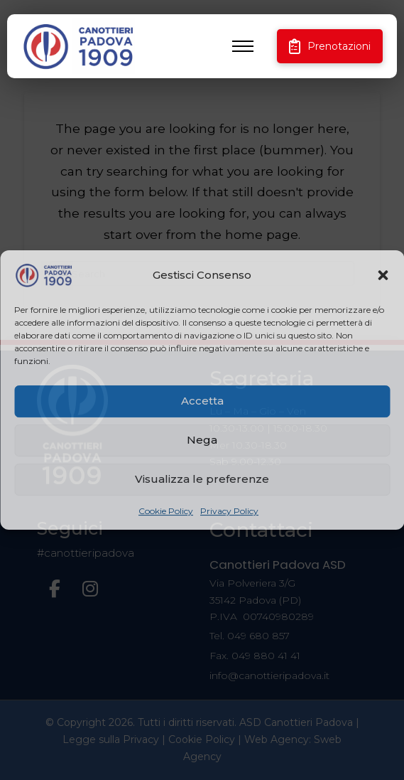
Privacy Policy (229, 511)
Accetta (202, 400)
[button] (383, 275)
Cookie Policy (165, 511)
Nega (202, 440)
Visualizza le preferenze (202, 479)
